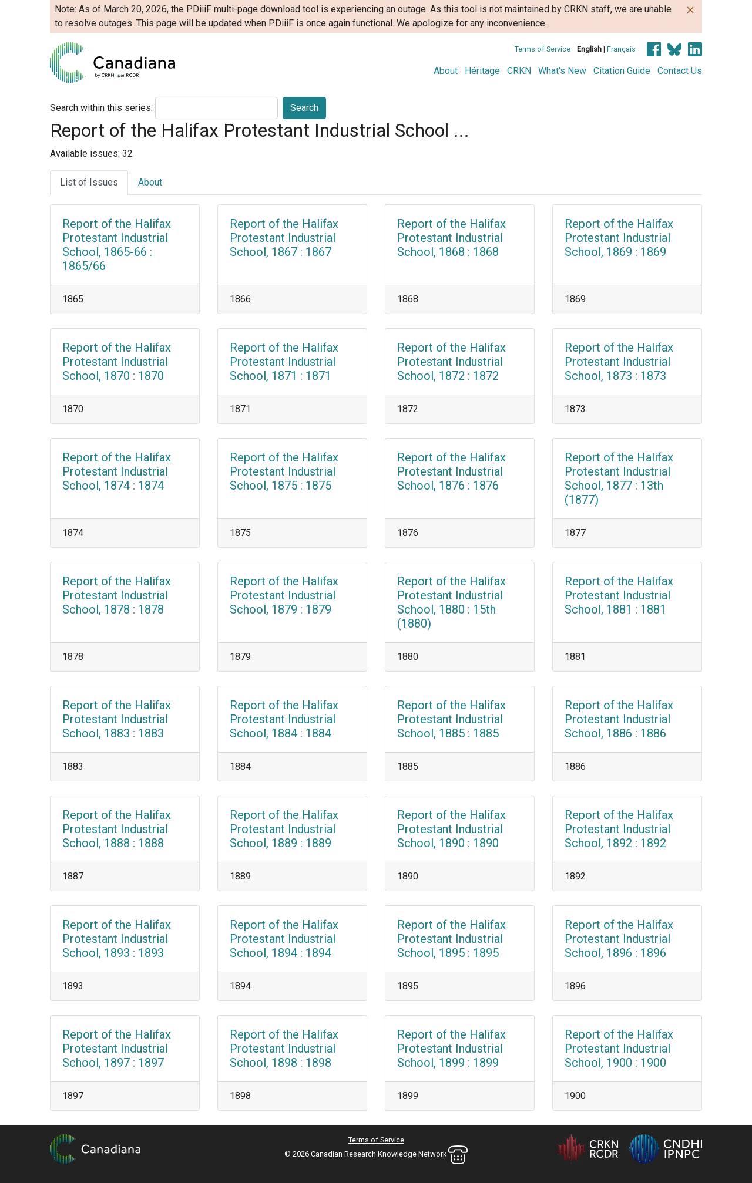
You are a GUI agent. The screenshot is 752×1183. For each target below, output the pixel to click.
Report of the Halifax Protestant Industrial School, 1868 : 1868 (451, 238)
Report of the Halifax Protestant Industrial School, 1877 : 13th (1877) (619, 478)
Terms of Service (542, 49)
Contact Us (679, 70)
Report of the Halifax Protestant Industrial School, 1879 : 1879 (284, 595)
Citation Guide (621, 70)
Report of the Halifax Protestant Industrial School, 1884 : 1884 (284, 719)
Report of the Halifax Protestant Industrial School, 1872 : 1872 (451, 362)
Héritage (482, 70)
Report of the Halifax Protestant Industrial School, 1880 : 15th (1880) (451, 602)
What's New (562, 70)
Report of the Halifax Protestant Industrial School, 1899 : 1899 (451, 1048)
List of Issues (89, 182)
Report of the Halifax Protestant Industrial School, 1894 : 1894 (284, 939)
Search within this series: (101, 107)
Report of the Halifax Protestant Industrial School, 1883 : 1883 (116, 719)
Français (621, 49)
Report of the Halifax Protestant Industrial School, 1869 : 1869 (619, 238)
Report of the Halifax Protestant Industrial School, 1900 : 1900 (619, 1048)
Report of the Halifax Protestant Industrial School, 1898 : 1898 (284, 1048)
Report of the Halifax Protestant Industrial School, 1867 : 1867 (284, 238)
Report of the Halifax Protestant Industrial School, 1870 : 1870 (116, 362)
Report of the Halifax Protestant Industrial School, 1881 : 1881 (619, 595)
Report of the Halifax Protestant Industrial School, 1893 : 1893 (116, 939)
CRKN (519, 70)
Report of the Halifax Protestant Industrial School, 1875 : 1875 (284, 471)
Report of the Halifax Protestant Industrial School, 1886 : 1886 (619, 719)
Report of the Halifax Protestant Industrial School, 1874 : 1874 (116, 471)
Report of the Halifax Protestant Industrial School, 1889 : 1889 (284, 829)
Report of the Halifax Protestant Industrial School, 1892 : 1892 (619, 829)
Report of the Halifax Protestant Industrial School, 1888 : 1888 (116, 829)
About (446, 70)
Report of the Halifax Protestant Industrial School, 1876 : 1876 (451, 471)
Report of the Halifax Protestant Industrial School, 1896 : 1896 (619, 939)
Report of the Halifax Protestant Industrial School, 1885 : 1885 (451, 719)
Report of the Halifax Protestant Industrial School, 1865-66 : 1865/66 (116, 245)
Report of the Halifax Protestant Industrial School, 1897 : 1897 (116, 1048)
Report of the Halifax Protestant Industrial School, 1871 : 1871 (284, 362)
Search (304, 107)
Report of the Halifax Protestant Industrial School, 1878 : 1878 (116, 595)
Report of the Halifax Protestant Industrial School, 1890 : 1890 (451, 829)
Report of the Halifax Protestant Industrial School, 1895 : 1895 (451, 939)
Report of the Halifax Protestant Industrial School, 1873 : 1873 (619, 362)
